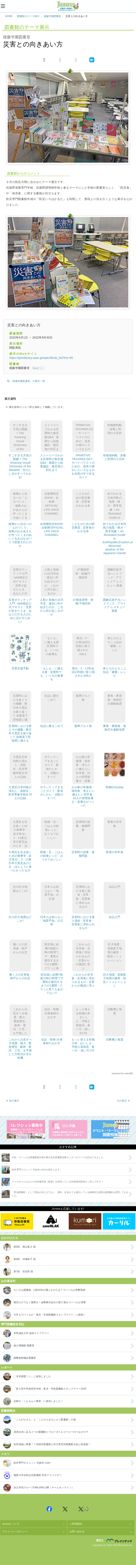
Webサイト (38, 368)
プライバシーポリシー (14, 1531)
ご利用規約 (76, 1523)
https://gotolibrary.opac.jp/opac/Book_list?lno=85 (41, 357)
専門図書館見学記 (12, 1324)
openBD (129, 1073)
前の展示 (12, 1100)
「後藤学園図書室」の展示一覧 (26, 381)
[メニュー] (6, 6)
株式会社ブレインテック (120, 1541)
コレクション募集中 (26, 1129)
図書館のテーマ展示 (28, 16)
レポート (7, 1367)
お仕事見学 (8, 1281)
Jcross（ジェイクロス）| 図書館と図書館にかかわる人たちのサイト (68, 6)
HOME (9, 16)
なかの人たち (9, 1237)
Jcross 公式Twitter (65, 1509)
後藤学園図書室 (52, 16)
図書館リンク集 (68, 1129)
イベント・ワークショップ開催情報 (110, 1129)
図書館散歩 (8, 1410)
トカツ (5, 1453)
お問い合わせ (77, 1531)
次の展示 (123, 1100)
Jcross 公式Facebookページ (49, 1509)
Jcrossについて (10, 1523)
